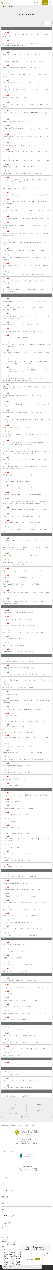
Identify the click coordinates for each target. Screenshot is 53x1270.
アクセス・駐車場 (6, 1223)
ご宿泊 (3, 1184)
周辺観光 (3, 1225)
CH (39, 2)
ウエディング (5, 1203)
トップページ (5, 1178)
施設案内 (4, 1209)
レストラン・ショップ (8, 1190)
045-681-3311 (22, 1143)
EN (37, 2)
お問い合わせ (5, 1228)
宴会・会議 (4, 1197)
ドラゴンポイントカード (8, 1242)
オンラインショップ (7, 1216)
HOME (4, 6)
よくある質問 (5, 1239)
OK (37, 1259)
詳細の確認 (30, 1259)
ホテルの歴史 (5, 1237)
